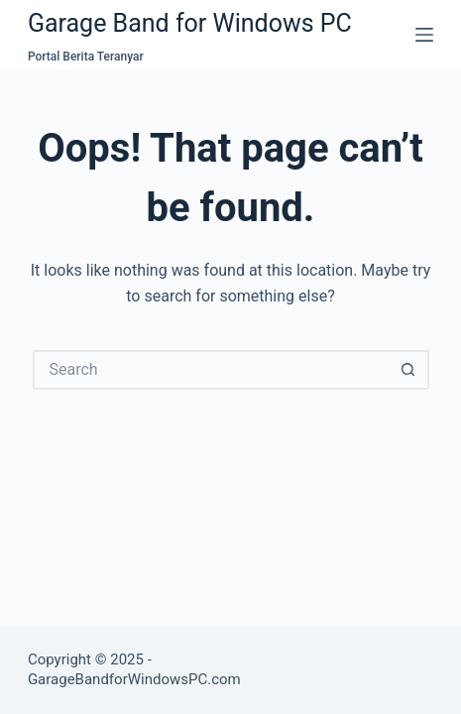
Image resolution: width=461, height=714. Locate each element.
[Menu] (424, 35)
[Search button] (409, 370)
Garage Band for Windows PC (190, 23)
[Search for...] (211, 370)
